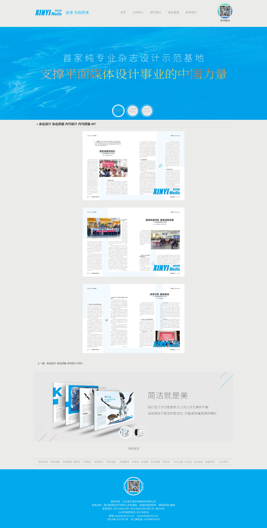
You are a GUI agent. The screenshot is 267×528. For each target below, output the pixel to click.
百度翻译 (124, 461)
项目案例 (173, 12)
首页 (123, 12)
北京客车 (223, 461)
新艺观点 (155, 12)
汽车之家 (178, 461)
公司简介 (138, 12)
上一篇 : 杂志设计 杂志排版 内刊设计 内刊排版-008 (61, 363)
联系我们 (191, 12)
